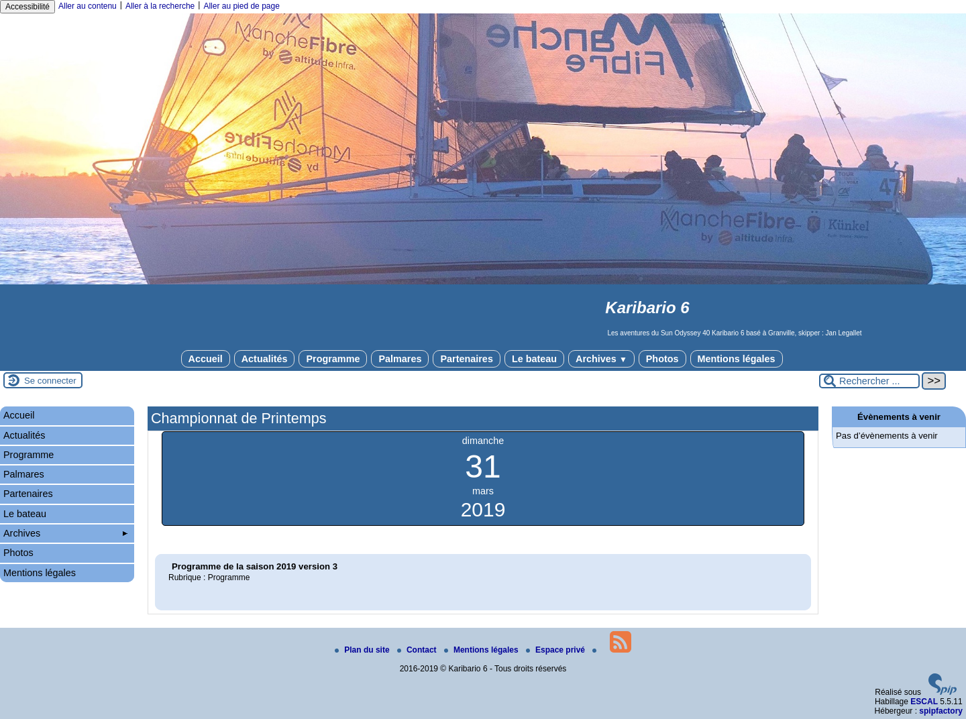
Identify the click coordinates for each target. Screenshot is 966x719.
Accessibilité (27, 6)
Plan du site (363, 650)
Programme (333, 358)
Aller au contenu (87, 6)
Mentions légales (736, 358)
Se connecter (50, 381)
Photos (662, 358)
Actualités (264, 358)
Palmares (399, 358)
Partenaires (466, 358)
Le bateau (534, 358)
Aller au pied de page (241, 6)
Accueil (206, 358)
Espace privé (556, 650)
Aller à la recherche (160, 6)
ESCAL (924, 701)
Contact (418, 650)
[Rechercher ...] (869, 381)
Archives (601, 358)
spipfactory (941, 711)
